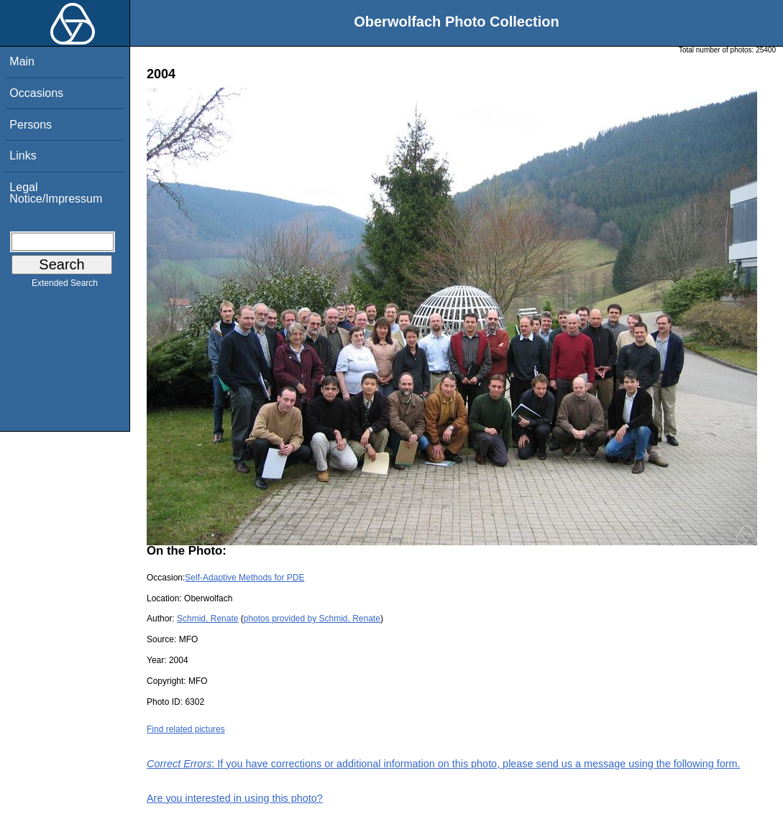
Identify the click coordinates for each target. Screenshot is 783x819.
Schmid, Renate (207, 619)
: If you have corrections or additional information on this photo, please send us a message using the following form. (444, 763)
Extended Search (65, 286)
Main (22, 61)
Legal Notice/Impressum (55, 193)
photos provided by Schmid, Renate (312, 619)
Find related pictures (186, 729)
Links (22, 155)
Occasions (36, 93)
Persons (30, 125)
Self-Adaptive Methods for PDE (244, 578)
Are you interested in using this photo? (235, 798)
